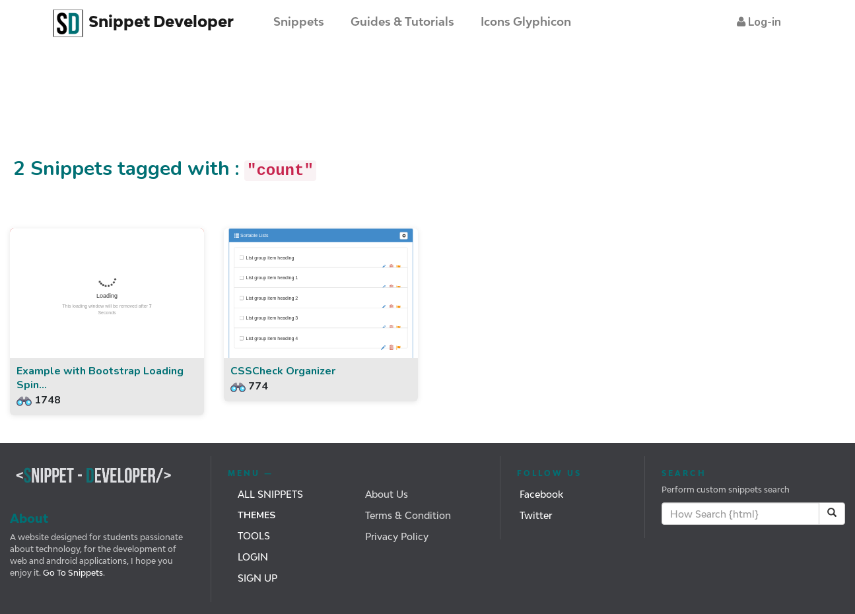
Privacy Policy (396, 536)
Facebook (541, 494)
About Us (386, 494)
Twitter (536, 515)
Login (253, 557)
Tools (254, 535)
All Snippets (270, 494)
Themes (256, 515)
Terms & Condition (408, 515)
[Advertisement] (240, 107)
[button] (759, 22)
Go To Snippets (72, 573)
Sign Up (257, 578)
